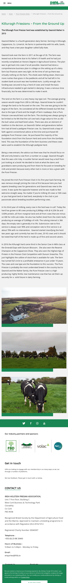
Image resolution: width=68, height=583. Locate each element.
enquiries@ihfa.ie (12, 555)
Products (34, 564)
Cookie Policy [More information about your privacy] (25, 579)
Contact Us (10, 564)
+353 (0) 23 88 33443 (14, 538)
